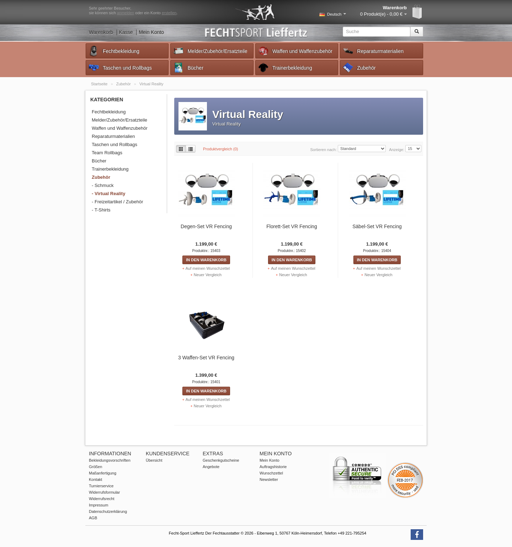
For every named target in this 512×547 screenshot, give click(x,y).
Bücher (187, 67)
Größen (95, 467)
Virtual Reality (151, 84)
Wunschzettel (271, 473)
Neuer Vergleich (208, 275)
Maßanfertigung (102, 473)
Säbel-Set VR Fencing (377, 226)
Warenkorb (101, 32)
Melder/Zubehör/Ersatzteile (209, 51)
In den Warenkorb (206, 260)
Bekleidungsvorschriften (109, 460)
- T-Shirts (101, 210)
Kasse (126, 32)
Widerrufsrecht (101, 499)
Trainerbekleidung (284, 67)
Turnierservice (101, 486)
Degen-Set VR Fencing (206, 226)
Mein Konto (151, 32)
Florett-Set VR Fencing (291, 226)
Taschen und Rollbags (120, 67)
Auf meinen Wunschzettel (208, 268)
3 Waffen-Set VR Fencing (206, 357)
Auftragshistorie (273, 467)
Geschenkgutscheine (221, 460)
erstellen (169, 13)
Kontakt (95, 479)
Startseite (100, 84)
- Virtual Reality (108, 193)
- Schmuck (102, 185)
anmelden (125, 13)
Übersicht (154, 460)
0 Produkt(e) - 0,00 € (381, 14)
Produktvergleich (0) (220, 149)
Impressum (98, 505)
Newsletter (269, 479)
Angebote (211, 467)
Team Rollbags (107, 152)
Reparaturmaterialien (373, 51)
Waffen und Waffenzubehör (294, 51)
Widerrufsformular (104, 492)
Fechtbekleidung (113, 51)
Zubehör (358, 67)
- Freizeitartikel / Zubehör (117, 201)
